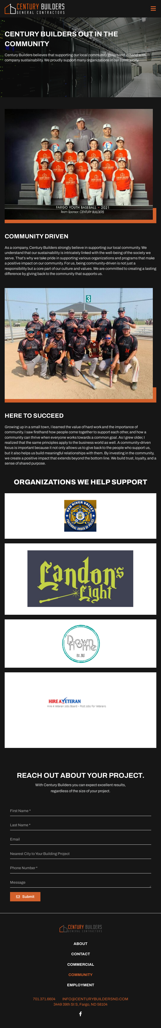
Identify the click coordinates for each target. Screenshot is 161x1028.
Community (80, 975)
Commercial (80, 964)
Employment (80, 985)
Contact (80, 954)
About (80, 944)
